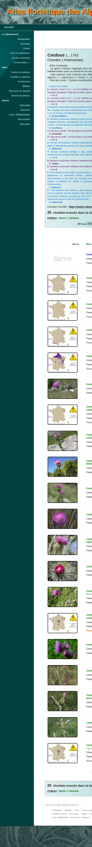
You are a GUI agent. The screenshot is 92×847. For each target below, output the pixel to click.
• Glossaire (85, 817)
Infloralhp (25, 105)
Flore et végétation (20, 53)
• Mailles (83, 814)
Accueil (9, 27)
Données (25, 110)
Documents (24, 119)
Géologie (25, 44)
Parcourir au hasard (19, 91)
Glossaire (25, 124)
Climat (26, 48)
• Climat (76, 810)
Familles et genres (20, 77)
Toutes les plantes (20, 72)
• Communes (73, 814)
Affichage (82, 224)
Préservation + (22, 62)
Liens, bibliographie (19, 114)
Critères (52, 218)
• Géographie (56, 810)
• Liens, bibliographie (59, 817)
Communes (24, 81)
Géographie (24, 39)
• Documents (74, 817)
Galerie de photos (20, 95)
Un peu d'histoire (21, 58)
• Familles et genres (59, 814)
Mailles (26, 86)
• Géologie (67, 810)
